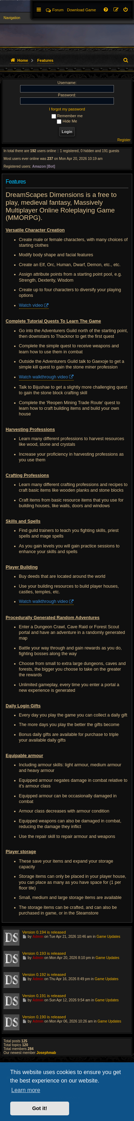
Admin (37, 937)
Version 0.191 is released (44, 996)
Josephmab (46, 1053)
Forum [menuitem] (54, 10)
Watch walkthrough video (43, 376)
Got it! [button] (39, 1108)
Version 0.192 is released (44, 974)
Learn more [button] (25, 1090)
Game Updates (108, 937)
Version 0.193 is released (44, 953)
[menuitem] (126, 10)
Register (123, 140)
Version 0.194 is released (44, 932)
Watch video (31, 305)
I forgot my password (67, 109)
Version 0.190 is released (44, 1017)
